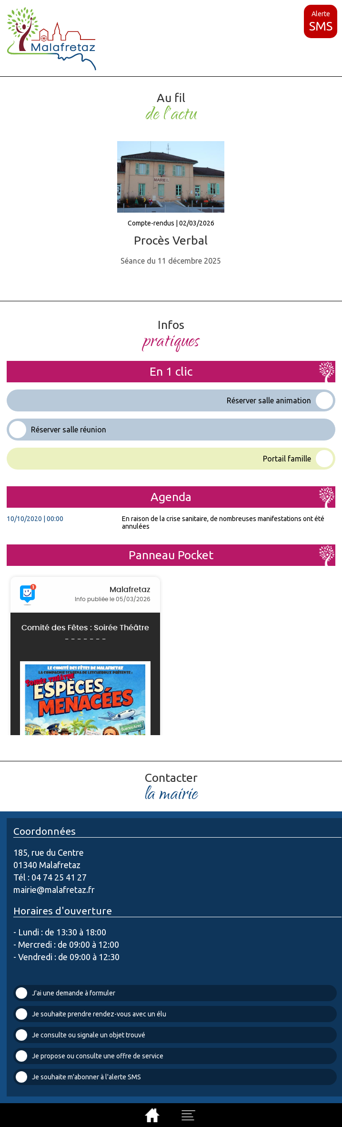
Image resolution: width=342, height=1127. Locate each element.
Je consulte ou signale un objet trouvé (80, 1035)
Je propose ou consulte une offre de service (89, 1056)
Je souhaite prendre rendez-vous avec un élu (91, 1014)
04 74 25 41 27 (59, 877)
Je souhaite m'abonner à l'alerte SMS (78, 1077)
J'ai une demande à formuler (65, 993)
